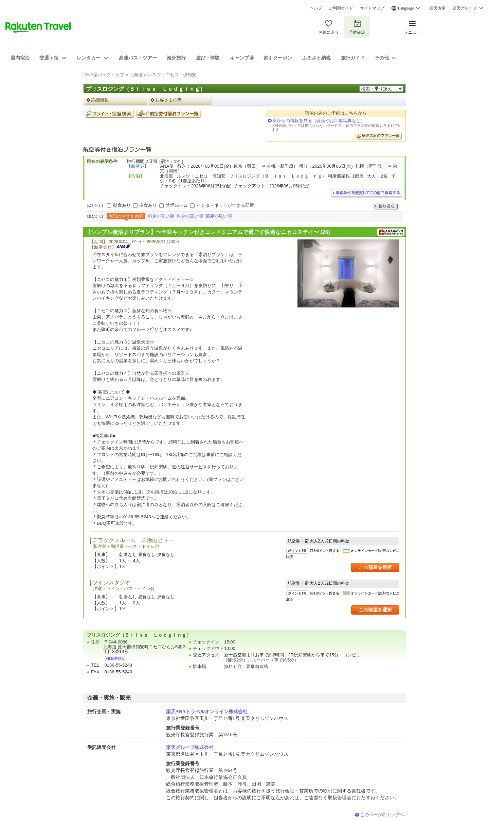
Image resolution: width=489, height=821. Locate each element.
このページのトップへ (382, 814)
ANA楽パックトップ (104, 74)
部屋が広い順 (218, 216)
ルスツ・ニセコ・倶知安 (172, 74)
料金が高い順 (190, 216)
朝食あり (122, 205)
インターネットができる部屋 (225, 205)
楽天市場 (437, 8)
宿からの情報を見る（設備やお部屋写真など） (318, 120)
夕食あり (148, 205)
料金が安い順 (161, 216)
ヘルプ (316, 8)
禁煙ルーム (177, 205)
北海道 (136, 74)
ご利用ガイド (341, 8)
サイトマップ (372, 8)
